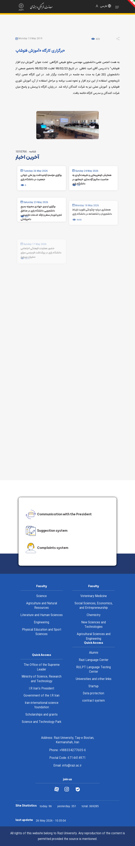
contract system (93, 701)
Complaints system (46, 548)
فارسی (103, 6)
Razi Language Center (93, 660)
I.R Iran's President (41, 688)
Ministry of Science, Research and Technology (41, 679)
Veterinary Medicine (93, 596)
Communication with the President (58, 514)
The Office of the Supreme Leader (42, 667)
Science (41, 596)
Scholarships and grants (41, 715)
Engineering (41, 622)
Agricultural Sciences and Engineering (93, 636)
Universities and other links (93, 679)
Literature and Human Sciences (41, 615)
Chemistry (93, 615)
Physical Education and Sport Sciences (41, 632)
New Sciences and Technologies (93, 624)
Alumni (93, 653)
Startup (93, 686)
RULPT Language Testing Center (93, 669)
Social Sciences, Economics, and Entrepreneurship (94, 605)
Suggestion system (46, 531)
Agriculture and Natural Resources (41, 605)
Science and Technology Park (41, 722)
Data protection (93, 693)
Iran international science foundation (41, 705)
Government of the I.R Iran (41, 696)
